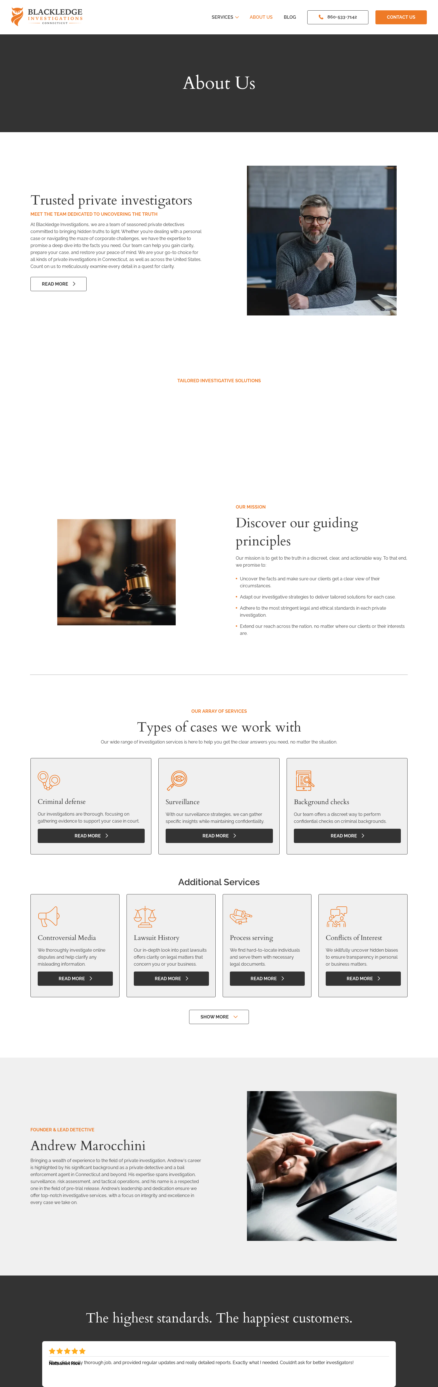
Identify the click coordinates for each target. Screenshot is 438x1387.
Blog (290, 17)
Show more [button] (215, 1017)
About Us (261, 17)
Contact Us (401, 17)
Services (225, 17)
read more (88, 836)
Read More (55, 284)
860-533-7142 (342, 17)
